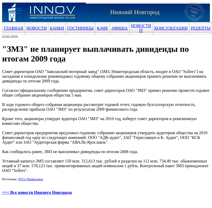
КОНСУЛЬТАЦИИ (171, 28)
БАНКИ (57, 28)
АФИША (119, 28)
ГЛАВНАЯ (13, 28)
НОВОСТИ (36, 28)
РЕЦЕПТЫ (200, 28)
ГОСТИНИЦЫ (80, 28)
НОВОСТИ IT (141, 28)
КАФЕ (102, 28)
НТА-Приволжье (30, 179)
